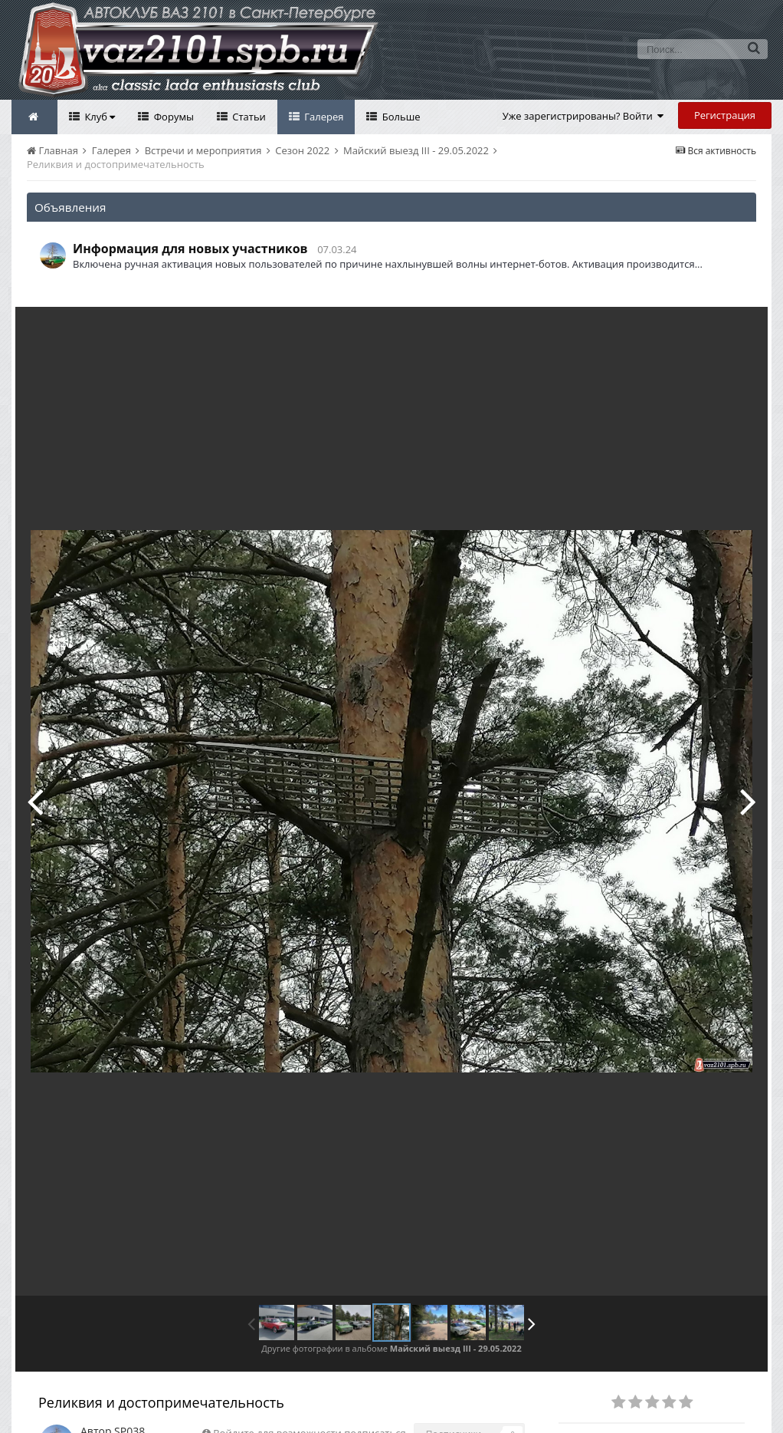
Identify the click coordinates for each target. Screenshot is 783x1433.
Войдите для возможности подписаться (309, 1398)
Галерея (323, 117)
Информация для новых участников (190, 248)
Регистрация (724, 115)
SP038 (129, 1396)
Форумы (172, 117)
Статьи (248, 117)
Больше (399, 117)
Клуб (98, 117)
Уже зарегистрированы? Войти (583, 116)
